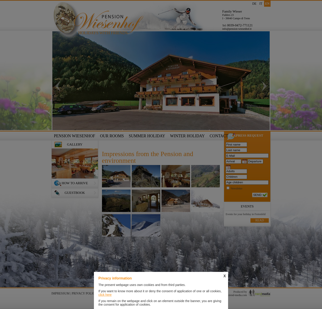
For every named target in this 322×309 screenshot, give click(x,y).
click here (105, 294)
